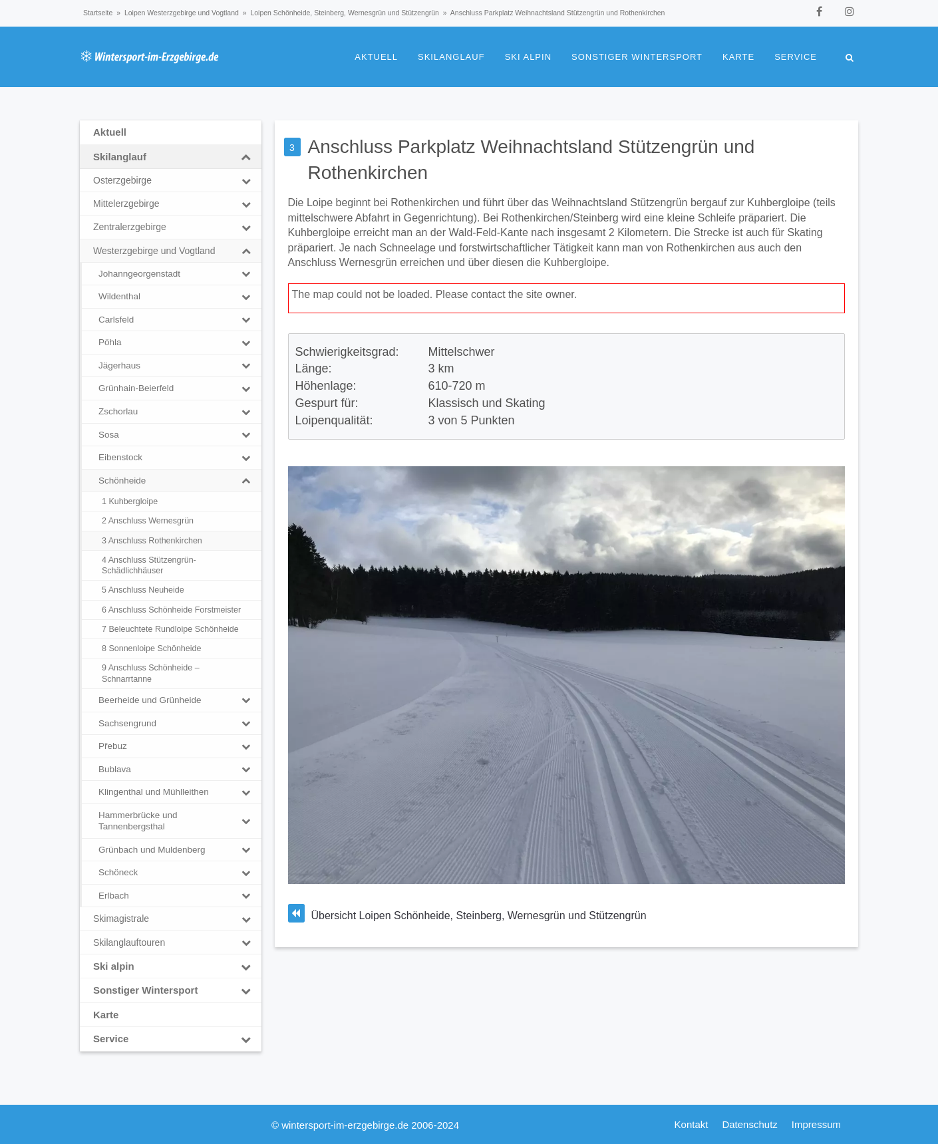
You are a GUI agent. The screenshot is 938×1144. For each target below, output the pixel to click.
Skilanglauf (451, 57)
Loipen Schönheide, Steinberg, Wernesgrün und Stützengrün (344, 13)
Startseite (97, 13)
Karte (738, 57)
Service (795, 57)
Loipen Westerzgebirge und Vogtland (181, 13)
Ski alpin (528, 57)
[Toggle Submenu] (246, 157)
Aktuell (376, 57)
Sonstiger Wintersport (637, 57)
